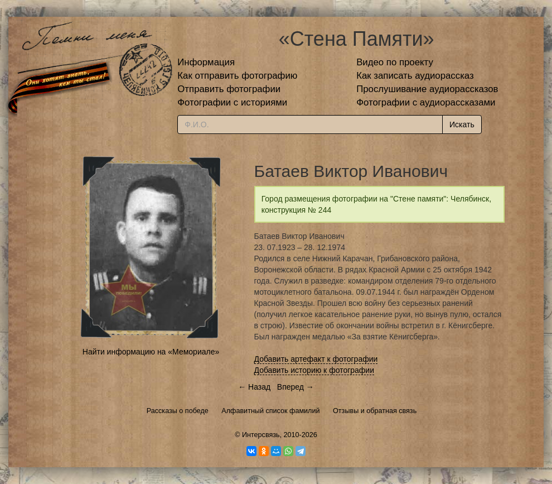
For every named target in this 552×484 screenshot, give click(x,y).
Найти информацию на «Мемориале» (151, 351)
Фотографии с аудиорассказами (425, 102)
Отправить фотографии (228, 89)
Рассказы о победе (178, 411)
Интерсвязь (261, 435)
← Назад (254, 386)
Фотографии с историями (232, 102)
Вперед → (295, 386)
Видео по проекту (394, 62)
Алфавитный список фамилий (270, 411)
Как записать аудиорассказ (415, 75)
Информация (206, 62)
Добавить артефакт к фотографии (316, 358)
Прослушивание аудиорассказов (427, 89)
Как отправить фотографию (237, 75)
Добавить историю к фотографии (314, 370)
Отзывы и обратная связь (375, 411)
